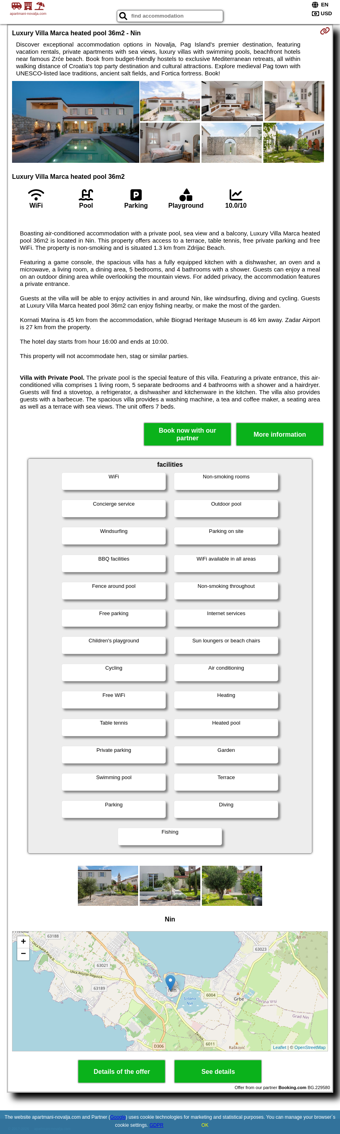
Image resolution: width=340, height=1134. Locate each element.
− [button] (23, 954)
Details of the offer (122, 1071)
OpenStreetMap (310, 1047)
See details (218, 1071)
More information (280, 434)
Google (118, 1117)
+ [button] (23, 942)
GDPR (157, 1125)
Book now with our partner (187, 434)
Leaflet (279, 1047)
